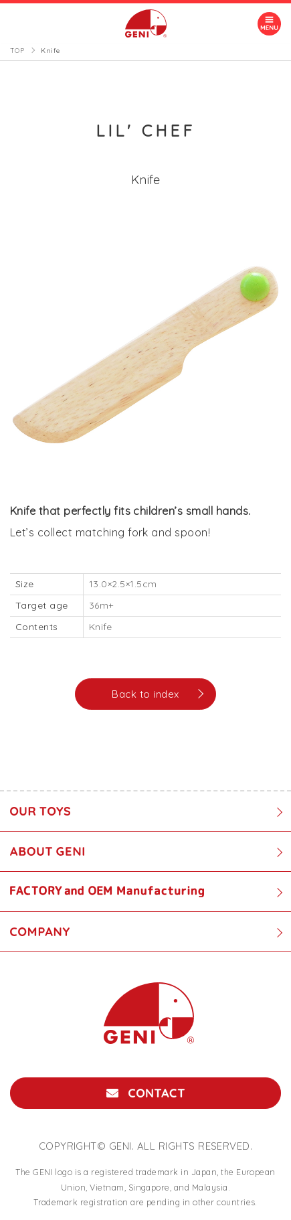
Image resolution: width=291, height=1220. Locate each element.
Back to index (145, 694)
